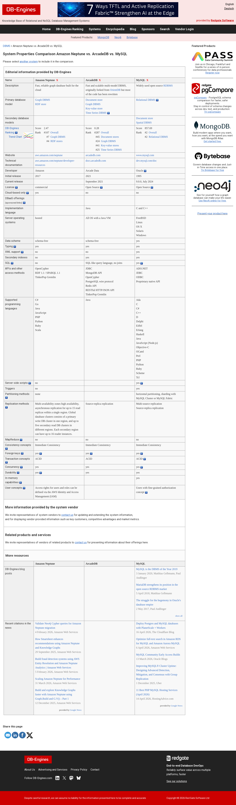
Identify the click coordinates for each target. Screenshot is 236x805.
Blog (133, 29)
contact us (67, 515)
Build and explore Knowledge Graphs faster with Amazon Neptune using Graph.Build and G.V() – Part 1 (55, 694)
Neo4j (117, 37)
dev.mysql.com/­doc (146, 160)
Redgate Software (222, 20)
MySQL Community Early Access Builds (158, 654)
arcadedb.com (93, 155)
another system (29, 61)
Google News (75, 710)
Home (46, 29)
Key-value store (94, 108)
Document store (94, 99)
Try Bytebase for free (212, 170)
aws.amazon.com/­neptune (49, 155)
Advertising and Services (52, 769)
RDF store (40, 104)
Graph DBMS (42, 99)
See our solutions (177, 781)
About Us (29, 769)
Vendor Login (184, 29)
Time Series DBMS (96, 112)
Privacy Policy (79, 769)
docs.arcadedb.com (96, 160)
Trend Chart (15, 136)
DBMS (6, 46)
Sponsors (148, 29)
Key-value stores (110, 145)
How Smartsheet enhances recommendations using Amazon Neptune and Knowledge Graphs (57, 643)
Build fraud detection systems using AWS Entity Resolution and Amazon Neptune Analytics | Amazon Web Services (57, 663)
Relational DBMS (145, 99)
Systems (95, 29)
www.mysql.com (145, 155)
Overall (54, 132)
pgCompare (200, 97)
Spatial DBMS (144, 122)
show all (178, 616)
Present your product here (212, 213)
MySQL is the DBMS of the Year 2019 (156, 569)
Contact (95, 769)
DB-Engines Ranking (69, 29)
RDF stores (56, 141)
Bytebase (132, 37)
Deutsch (229, 8)
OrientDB (115, 89)
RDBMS (168, 85)
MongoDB (103, 37)
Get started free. (212, 141)
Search (165, 29)
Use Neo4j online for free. (212, 200)
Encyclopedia (115, 29)
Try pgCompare (212, 112)
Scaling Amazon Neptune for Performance (57, 678)
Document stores (110, 136)
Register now (212, 72)
